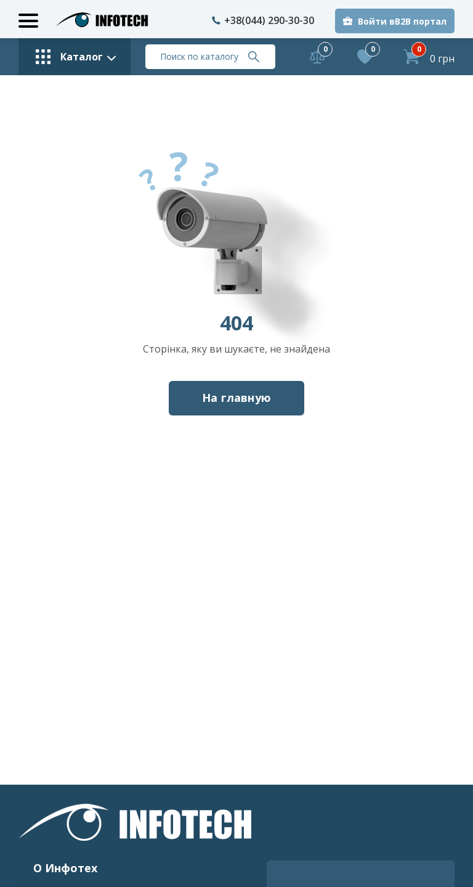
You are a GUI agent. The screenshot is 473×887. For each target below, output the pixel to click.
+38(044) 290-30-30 (263, 20)
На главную (236, 397)
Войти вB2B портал (402, 21)
